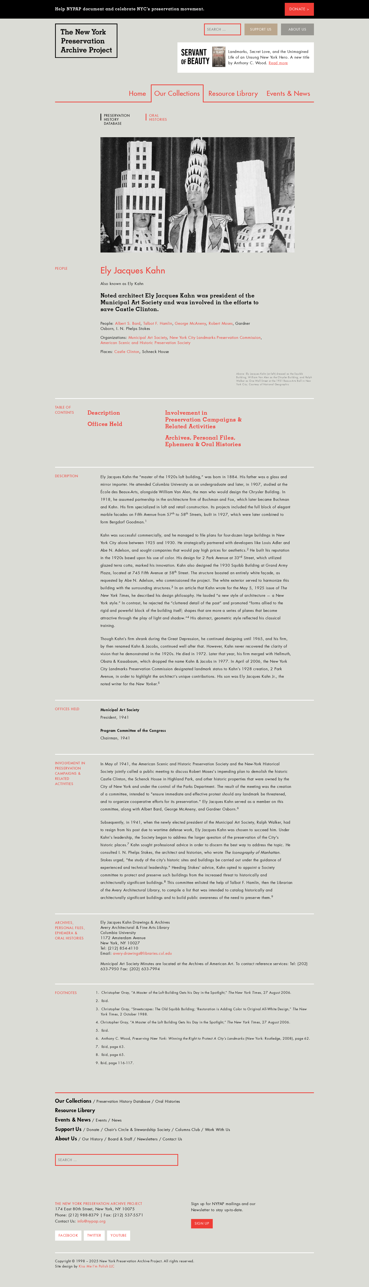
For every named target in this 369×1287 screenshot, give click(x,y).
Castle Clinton (126, 352)
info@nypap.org (91, 1221)
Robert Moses (221, 324)
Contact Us (172, 1139)
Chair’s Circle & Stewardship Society (137, 1130)
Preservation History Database (117, 119)
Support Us (261, 29)
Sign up (202, 1224)
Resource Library (233, 93)
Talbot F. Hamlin (157, 324)
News (117, 1121)
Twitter (94, 1235)
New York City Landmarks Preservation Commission (215, 338)
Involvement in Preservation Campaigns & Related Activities (203, 419)
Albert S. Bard (127, 324)
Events (101, 1121)
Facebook (68, 1235)
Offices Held (105, 424)
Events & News (288, 93)
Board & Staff (120, 1139)
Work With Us (217, 1130)
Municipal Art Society (147, 338)
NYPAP (86, 41)
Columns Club (187, 1130)
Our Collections (177, 93)
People (61, 268)
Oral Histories (158, 118)
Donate (93, 1130)
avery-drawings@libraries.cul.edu (142, 954)
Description (104, 413)
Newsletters (147, 1139)
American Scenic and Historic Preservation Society (145, 343)
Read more (278, 63)
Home (137, 93)
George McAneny (190, 324)
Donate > (299, 9)
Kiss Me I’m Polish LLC (97, 1266)
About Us (297, 29)
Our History (92, 1139)
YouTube (119, 1235)
